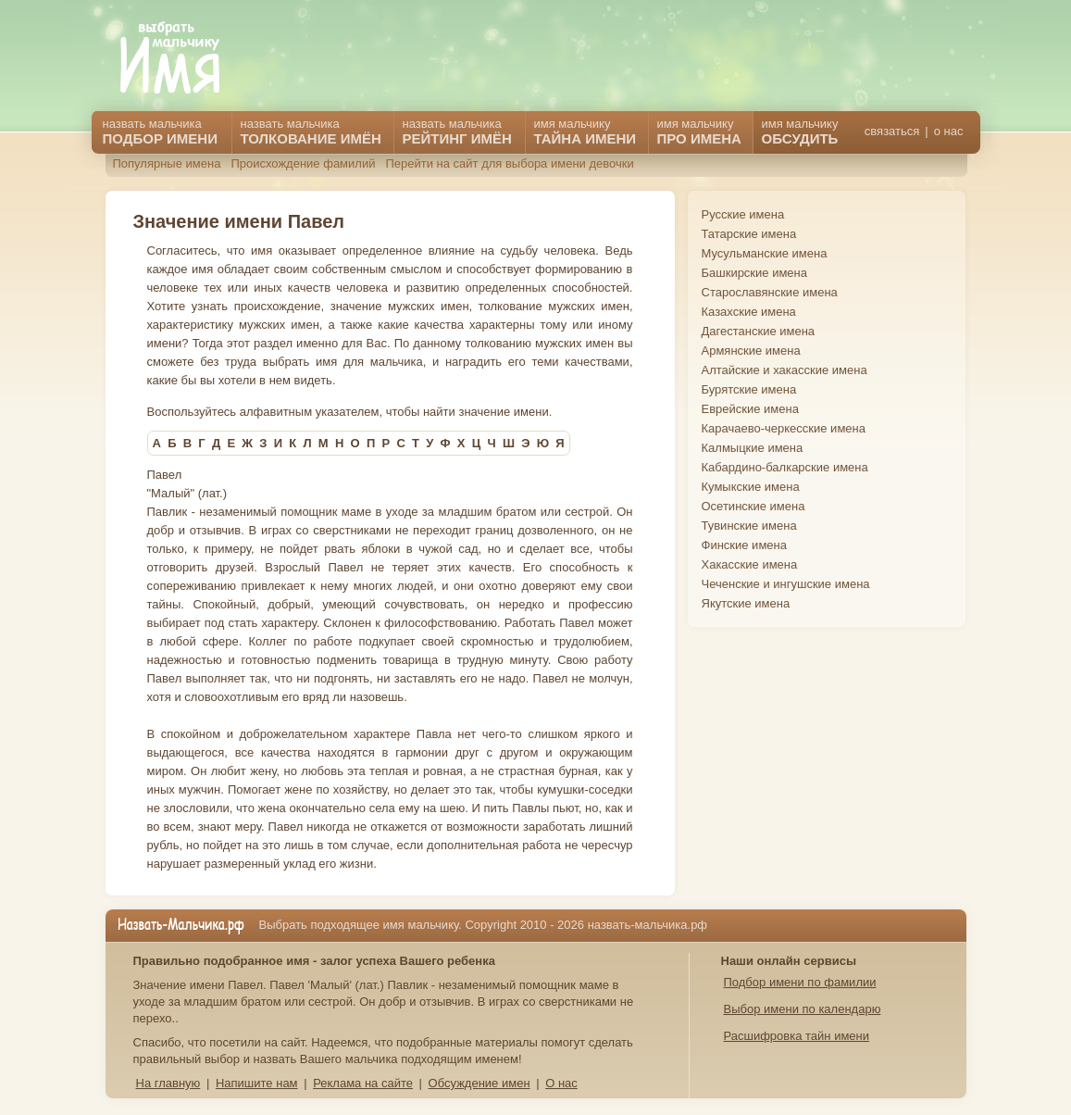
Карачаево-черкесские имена (784, 428)
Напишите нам (257, 1083)
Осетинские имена (753, 506)
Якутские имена (746, 603)
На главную (168, 1083)
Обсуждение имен (479, 1083)
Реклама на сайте (363, 1083)
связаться (892, 131)
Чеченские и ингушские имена (786, 584)
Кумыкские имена (751, 487)
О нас (561, 1083)
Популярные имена (167, 163)
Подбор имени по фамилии (800, 982)
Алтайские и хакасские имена (784, 370)
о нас (949, 131)
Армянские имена (751, 350)
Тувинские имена (749, 525)
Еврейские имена (750, 409)
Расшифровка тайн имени (797, 1036)
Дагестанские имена (759, 331)
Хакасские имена (750, 564)
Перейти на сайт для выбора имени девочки (509, 163)
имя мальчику (800, 131)
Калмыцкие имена (752, 448)
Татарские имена (749, 234)
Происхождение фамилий (302, 163)
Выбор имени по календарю (802, 1009)
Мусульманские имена (765, 253)
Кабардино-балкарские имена (785, 467)
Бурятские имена (749, 389)
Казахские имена (749, 312)
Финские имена (744, 545)
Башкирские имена (755, 273)
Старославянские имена (770, 292)
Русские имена (743, 214)
